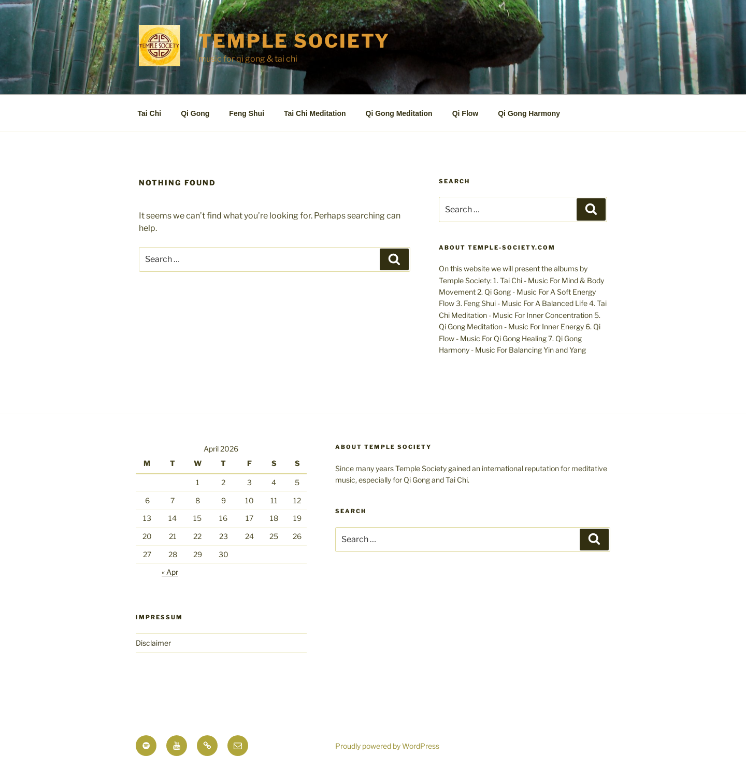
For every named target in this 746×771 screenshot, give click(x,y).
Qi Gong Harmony (529, 113)
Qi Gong (195, 113)
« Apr (170, 572)
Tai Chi (150, 113)
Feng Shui (246, 113)
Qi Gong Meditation (399, 113)
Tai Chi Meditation (315, 113)
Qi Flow (465, 113)
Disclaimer (153, 642)
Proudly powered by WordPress (387, 745)
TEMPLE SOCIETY (294, 41)
